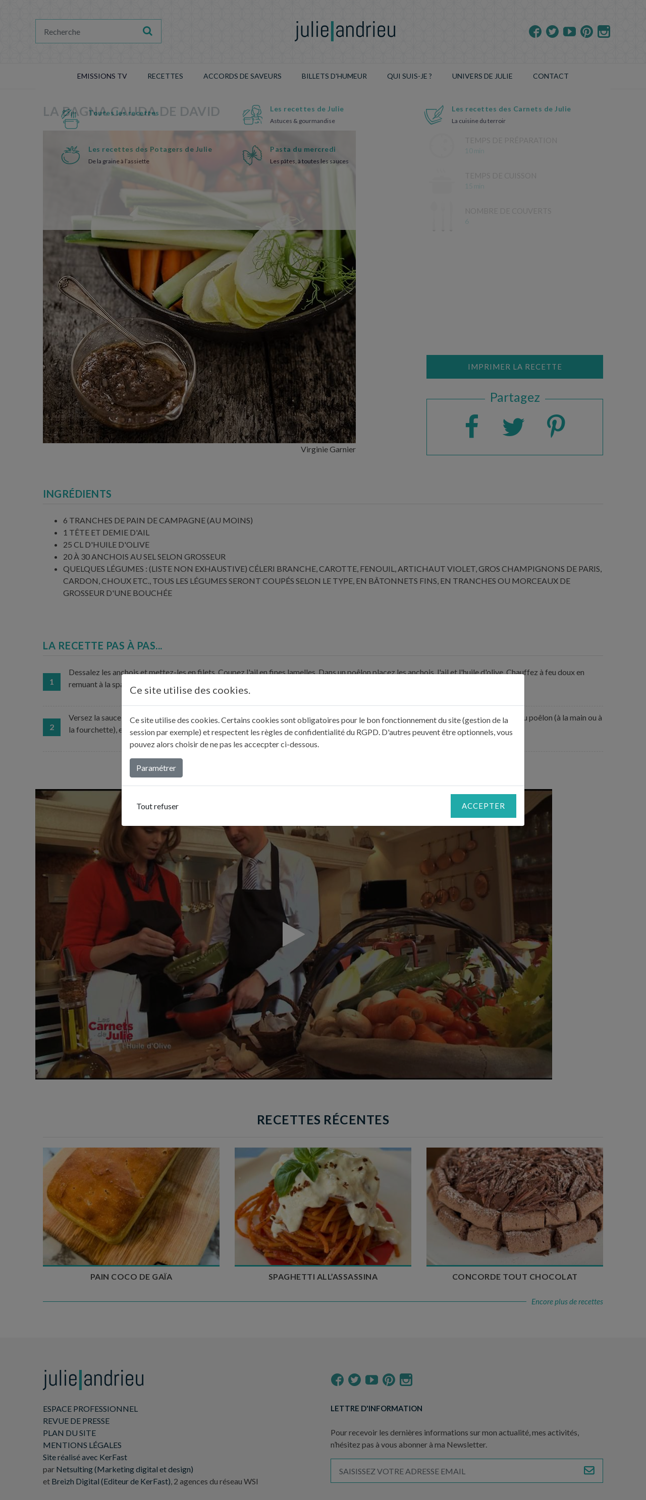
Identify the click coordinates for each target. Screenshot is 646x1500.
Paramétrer (156, 767)
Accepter (483, 805)
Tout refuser (157, 806)
